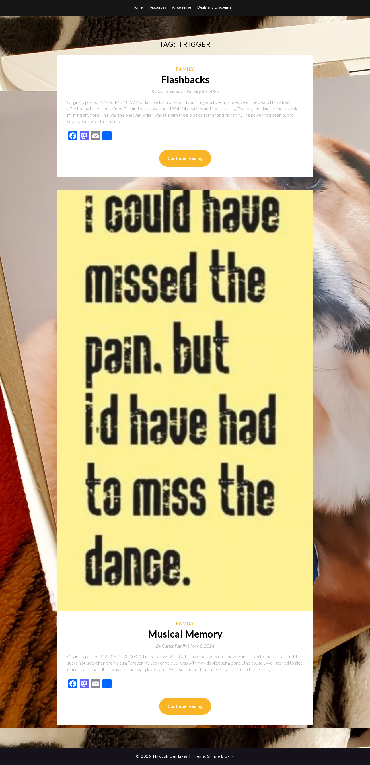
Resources (157, 7)
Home (138, 7)
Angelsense (181, 7)
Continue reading (185, 158)
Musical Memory (185, 634)
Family (185, 68)
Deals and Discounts (214, 7)
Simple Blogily (220, 756)
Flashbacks (185, 79)
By (168, 91)
